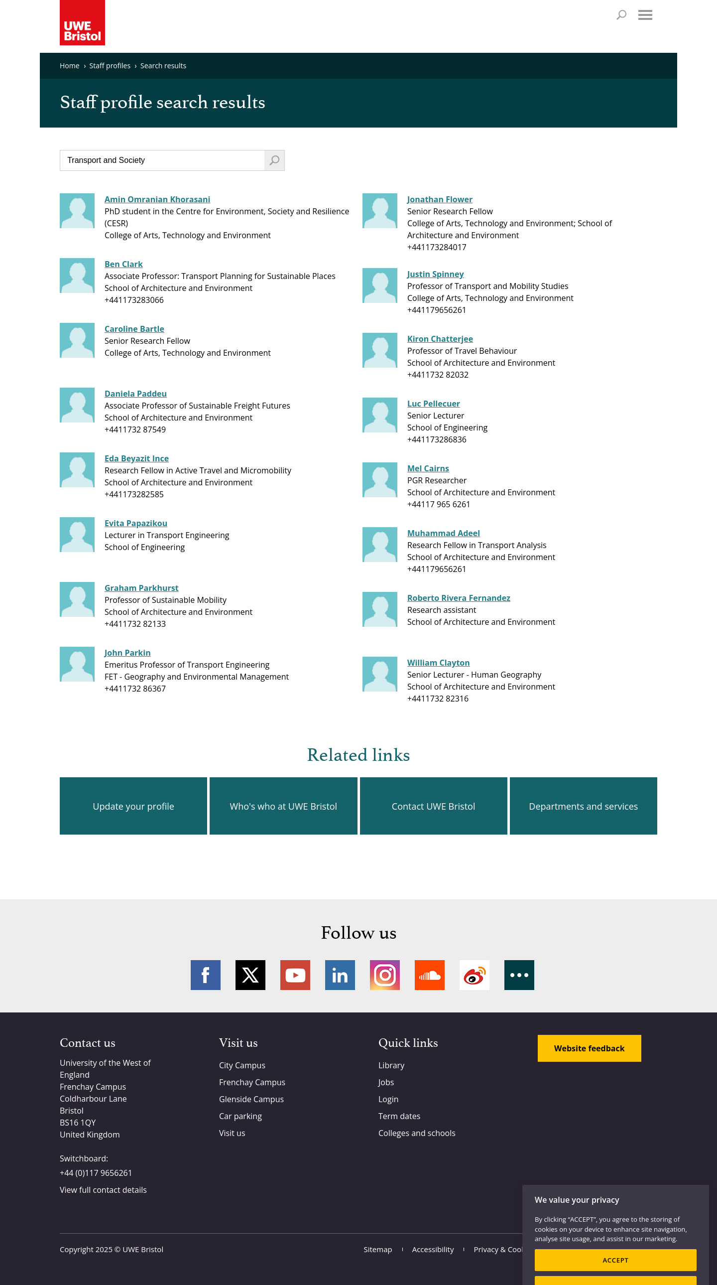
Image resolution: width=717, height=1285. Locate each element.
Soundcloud (430, 975)
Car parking (240, 1116)
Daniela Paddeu (136, 393)
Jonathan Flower (440, 199)
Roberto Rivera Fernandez (458, 597)
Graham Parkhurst (142, 587)
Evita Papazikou (136, 523)
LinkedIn (340, 975)
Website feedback (589, 1048)
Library (391, 1065)
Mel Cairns (428, 468)
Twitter (250, 975)
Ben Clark (124, 264)
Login (388, 1099)
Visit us (232, 1133)
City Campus (242, 1065)
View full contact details (103, 1189)
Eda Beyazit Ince (137, 458)
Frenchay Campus (252, 1082)
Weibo (474, 975)
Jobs (386, 1082)
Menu (645, 15)
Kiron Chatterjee (440, 338)
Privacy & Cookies (504, 1249)
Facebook (206, 975)
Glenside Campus (251, 1099)
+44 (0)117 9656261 (96, 1172)
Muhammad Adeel (443, 533)
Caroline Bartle (134, 328)
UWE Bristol (142, 1249)
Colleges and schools (417, 1133)
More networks (519, 975)
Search (621, 15)
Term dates (399, 1116)
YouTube (295, 975)
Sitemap (378, 1249)
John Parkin (128, 652)
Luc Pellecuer (433, 403)
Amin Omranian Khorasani (157, 199)
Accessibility (433, 1249)
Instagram (385, 975)
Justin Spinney (435, 274)
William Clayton (438, 662)
